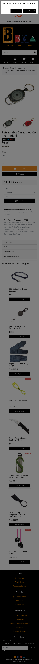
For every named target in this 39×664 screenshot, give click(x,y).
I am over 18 (16, 11)
